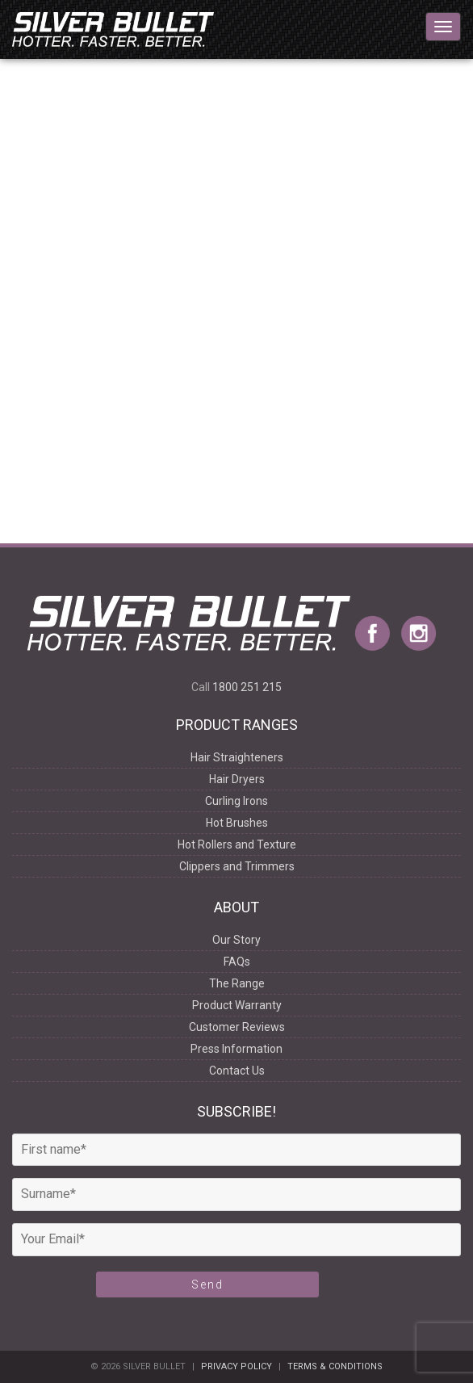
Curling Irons (236, 800)
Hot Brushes (237, 822)
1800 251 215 (247, 687)
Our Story (236, 939)
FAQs (237, 961)
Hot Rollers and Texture (237, 844)
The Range (237, 983)
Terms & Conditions (335, 1366)
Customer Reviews (237, 1026)
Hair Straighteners (236, 757)
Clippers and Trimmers (237, 866)
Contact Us (237, 1070)
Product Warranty (237, 1005)
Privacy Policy (236, 1366)
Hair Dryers (237, 779)
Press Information (236, 1048)
